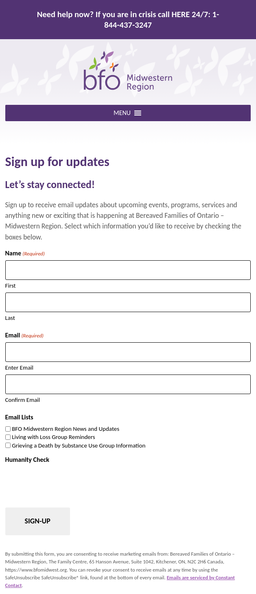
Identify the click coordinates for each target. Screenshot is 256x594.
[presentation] (67, 483)
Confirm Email (22, 399)
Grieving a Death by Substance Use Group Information (78, 445)
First (10, 285)
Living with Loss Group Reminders (53, 437)
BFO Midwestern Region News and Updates (65, 428)
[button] (122, 113)
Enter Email (19, 367)
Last (10, 317)
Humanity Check (27, 459)
